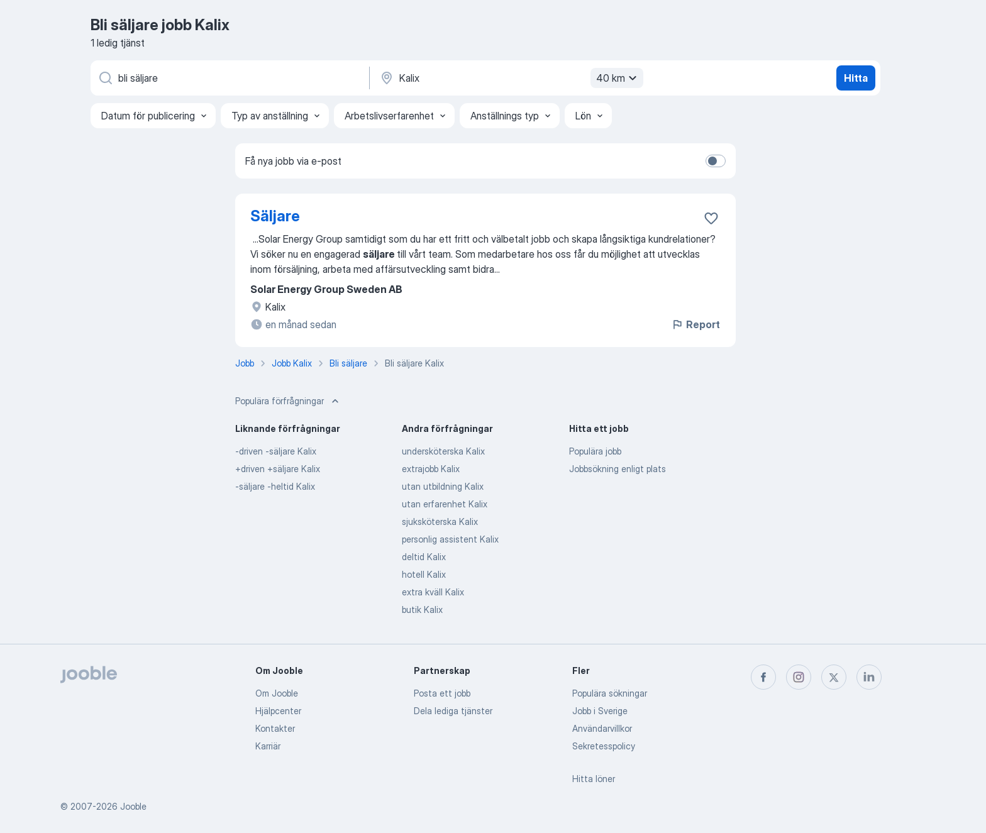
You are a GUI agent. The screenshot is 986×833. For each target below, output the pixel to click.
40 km (618, 78)
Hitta (856, 78)
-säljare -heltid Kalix (275, 486)
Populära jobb (595, 451)
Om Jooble (276, 693)
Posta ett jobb (442, 693)
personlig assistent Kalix (450, 539)
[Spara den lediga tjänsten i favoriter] (711, 218)
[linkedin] (869, 677)
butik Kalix (422, 609)
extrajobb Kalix (431, 468)
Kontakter (275, 728)
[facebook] (763, 677)
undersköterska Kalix (443, 451)
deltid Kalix (424, 556)
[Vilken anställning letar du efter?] (229, 78)
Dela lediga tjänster (453, 710)
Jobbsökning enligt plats (617, 468)
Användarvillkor (602, 728)
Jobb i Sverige (600, 710)
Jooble (133, 806)
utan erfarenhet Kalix (444, 504)
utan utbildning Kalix (443, 486)
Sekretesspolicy (603, 746)
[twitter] (833, 677)
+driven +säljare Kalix (277, 468)
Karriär (267, 746)
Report (695, 324)
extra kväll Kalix (433, 592)
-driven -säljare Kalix (275, 451)
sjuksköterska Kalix (440, 521)
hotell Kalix (424, 574)
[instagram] (798, 677)
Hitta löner (593, 778)
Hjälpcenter (278, 710)
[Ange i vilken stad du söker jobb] (510, 78)
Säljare (275, 216)
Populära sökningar (609, 693)
